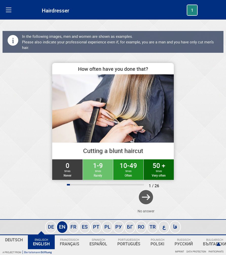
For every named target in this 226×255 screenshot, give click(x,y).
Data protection (196, 251)
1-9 (97, 169)
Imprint (179, 251)
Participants (216, 251)
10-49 (128, 169)
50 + (158, 169)
